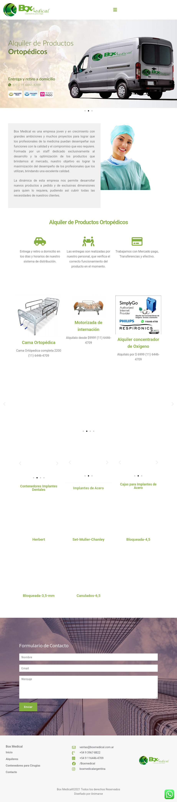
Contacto (11, 772)
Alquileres (12, 759)
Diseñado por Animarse (88, 793)
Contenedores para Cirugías (23, 765)
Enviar (28, 707)
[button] (115, 9)
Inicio (9, 752)
